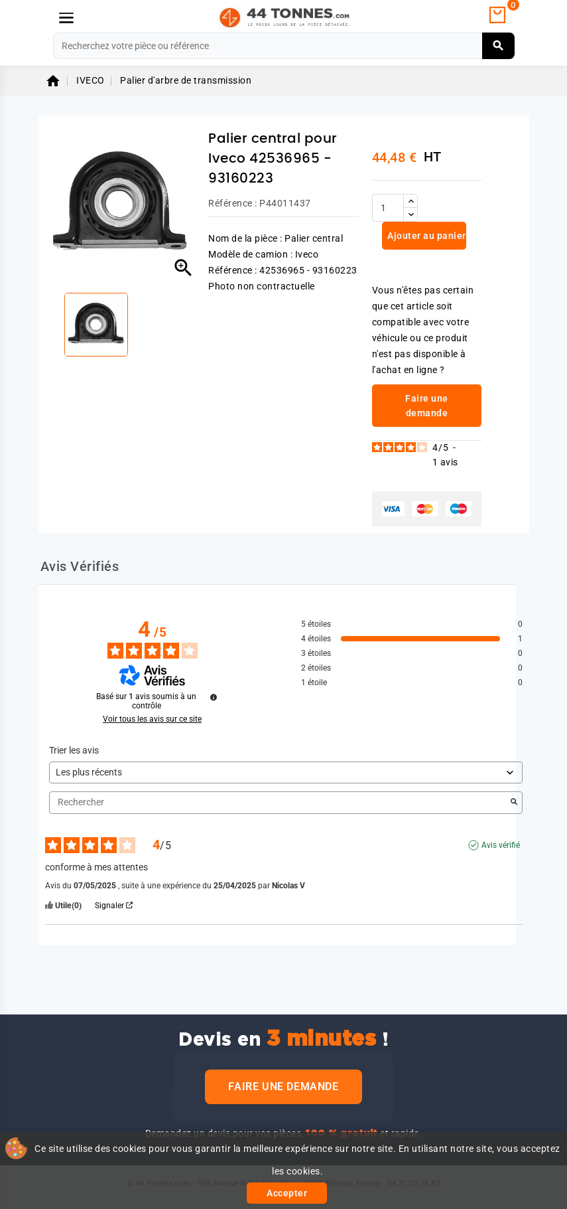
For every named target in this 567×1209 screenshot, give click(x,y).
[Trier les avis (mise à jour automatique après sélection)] (286, 772)
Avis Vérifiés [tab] (79, 566)
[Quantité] (388, 208)
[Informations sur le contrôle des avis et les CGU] (213, 697)
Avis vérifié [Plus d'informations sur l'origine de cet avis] (500, 845)
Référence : (232, 203)
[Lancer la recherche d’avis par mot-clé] (514, 802)
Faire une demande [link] (426, 405)
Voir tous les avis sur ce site (152, 719)
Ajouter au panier (425, 235)
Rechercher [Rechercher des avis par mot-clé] (279, 802)
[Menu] (66, 18)
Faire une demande (283, 1086)
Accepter (287, 1193)
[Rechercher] (284, 46)
